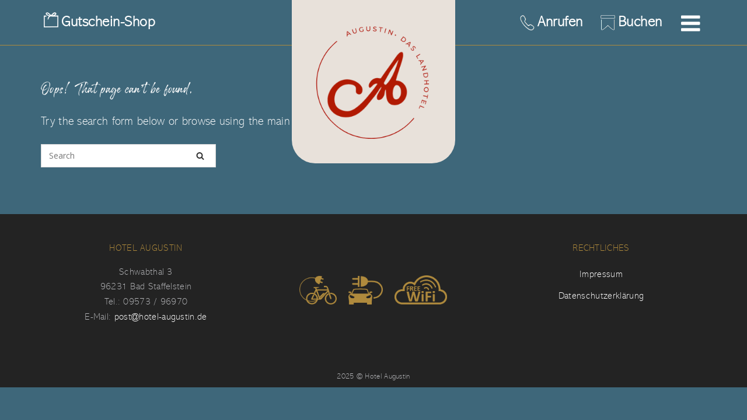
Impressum (601, 274)
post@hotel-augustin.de (160, 317)
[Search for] (128, 155)
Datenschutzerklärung (601, 295)
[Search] (200, 155)
